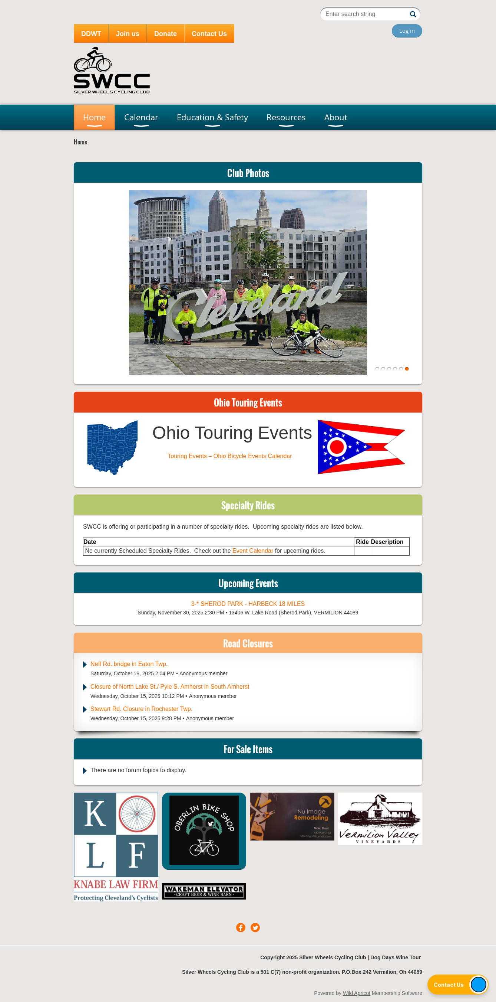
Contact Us (209, 33)
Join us (127, 33)
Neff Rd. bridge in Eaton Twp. (129, 664)
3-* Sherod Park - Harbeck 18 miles (248, 604)
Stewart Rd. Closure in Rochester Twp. (141, 709)
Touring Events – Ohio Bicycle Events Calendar (230, 456)
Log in (407, 30)
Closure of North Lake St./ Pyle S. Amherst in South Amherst (169, 686)
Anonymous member (203, 673)
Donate (165, 33)
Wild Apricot (356, 993)
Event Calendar (253, 551)
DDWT (91, 33)
